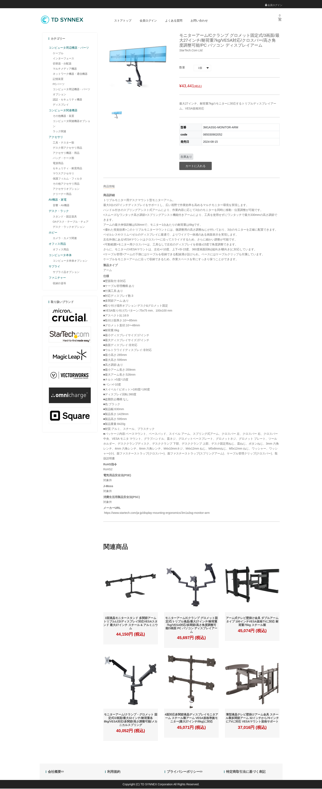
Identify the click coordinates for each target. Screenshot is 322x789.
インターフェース (63, 58)
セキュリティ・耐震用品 (67, 168)
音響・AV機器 (61, 205)
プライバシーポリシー (184, 772)
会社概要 (56, 772)
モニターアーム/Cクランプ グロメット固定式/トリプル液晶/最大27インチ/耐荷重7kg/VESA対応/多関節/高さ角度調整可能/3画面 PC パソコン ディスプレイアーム (191, 625)
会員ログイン (273, 5)
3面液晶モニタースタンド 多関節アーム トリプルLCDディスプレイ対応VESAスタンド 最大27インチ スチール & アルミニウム (130, 623)
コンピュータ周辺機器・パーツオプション (71, 92)
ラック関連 (59, 131)
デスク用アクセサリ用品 (67, 148)
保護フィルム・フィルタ (67, 179)
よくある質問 (173, 20)
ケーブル (58, 53)
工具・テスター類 (63, 143)
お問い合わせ (199, 20)
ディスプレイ (61, 105)
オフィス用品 (61, 249)
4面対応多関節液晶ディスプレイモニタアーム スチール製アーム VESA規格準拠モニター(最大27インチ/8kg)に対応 (191, 718)
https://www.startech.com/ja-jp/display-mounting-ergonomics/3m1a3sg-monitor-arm (156, 513)
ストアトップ (122, 20)
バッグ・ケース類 (63, 158)
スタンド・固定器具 (65, 217)
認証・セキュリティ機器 (67, 99)
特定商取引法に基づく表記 (246, 772)
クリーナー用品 (62, 194)
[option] (116, 115)
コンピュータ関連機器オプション (71, 124)
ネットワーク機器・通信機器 (70, 74)
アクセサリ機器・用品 (66, 153)
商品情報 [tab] (109, 186)
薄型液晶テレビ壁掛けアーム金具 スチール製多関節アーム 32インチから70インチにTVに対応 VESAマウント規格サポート (252, 718)
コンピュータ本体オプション (70, 261)
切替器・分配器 (62, 64)
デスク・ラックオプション (69, 227)
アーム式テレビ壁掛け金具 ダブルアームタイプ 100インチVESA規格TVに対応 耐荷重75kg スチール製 (252, 622)
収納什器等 (59, 283)
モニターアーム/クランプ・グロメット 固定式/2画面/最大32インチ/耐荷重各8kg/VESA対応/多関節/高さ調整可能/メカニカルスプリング (130, 720)
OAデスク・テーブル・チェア (71, 222)
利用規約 (113, 772)
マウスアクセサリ (63, 173)
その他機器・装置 (63, 116)
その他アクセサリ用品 (66, 184)
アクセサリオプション (66, 189)
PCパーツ (58, 84)
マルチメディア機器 (65, 69)
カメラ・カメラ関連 (65, 238)
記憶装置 (58, 79)
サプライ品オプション (66, 272)
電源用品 (58, 163)
